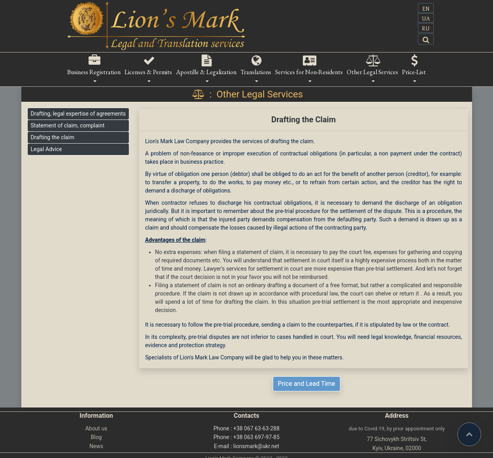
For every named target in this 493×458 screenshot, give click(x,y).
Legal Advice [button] (46, 149)
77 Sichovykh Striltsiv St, (397, 439)
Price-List (414, 72)
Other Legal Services (372, 72)
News (96, 446)
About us (96, 428)
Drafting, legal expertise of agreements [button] (78, 113)
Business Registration (94, 72)
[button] (426, 39)
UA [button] (426, 19)
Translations (255, 72)
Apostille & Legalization (206, 72)
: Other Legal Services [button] (246, 94)
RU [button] (426, 29)
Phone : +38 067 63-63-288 (246, 428)
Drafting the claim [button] (52, 137)
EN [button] (426, 9)
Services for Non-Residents (309, 72)
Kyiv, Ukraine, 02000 (396, 448)
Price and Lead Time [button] (306, 383)
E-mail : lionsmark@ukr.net (246, 446)
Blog (96, 437)
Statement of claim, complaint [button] (68, 125)
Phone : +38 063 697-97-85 (246, 437)
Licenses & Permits (148, 72)
